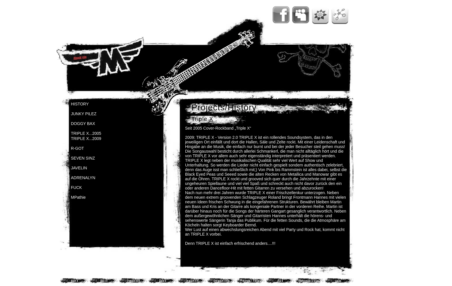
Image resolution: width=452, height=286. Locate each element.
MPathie (78, 197)
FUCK (76, 187)
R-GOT (77, 148)
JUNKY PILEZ (83, 113)
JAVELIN (79, 168)
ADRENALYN (83, 177)
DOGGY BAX (83, 123)
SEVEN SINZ (83, 158)
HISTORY (80, 104)
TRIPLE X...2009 (86, 138)
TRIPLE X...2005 (86, 133)
